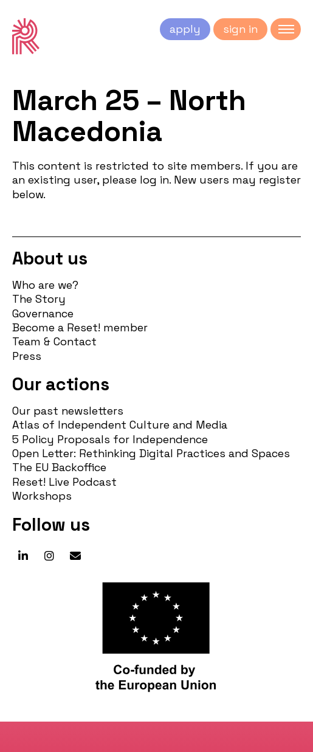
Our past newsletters (67, 411)
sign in (240, 29)
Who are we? (45, 285)
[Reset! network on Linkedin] (23, 556)
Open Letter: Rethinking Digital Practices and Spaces (151, 453)
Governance (43, 313)
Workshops (42, 496)
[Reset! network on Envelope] (75, 556)
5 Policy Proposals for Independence (110, 439)
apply (185, 29)
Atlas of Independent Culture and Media (119, 425)
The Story (39, 299)
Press (26, 356)
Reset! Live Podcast (64, 482)
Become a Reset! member (80, 327)
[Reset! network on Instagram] (49, 556)
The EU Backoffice (59, 467)
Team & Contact (54, 341)
